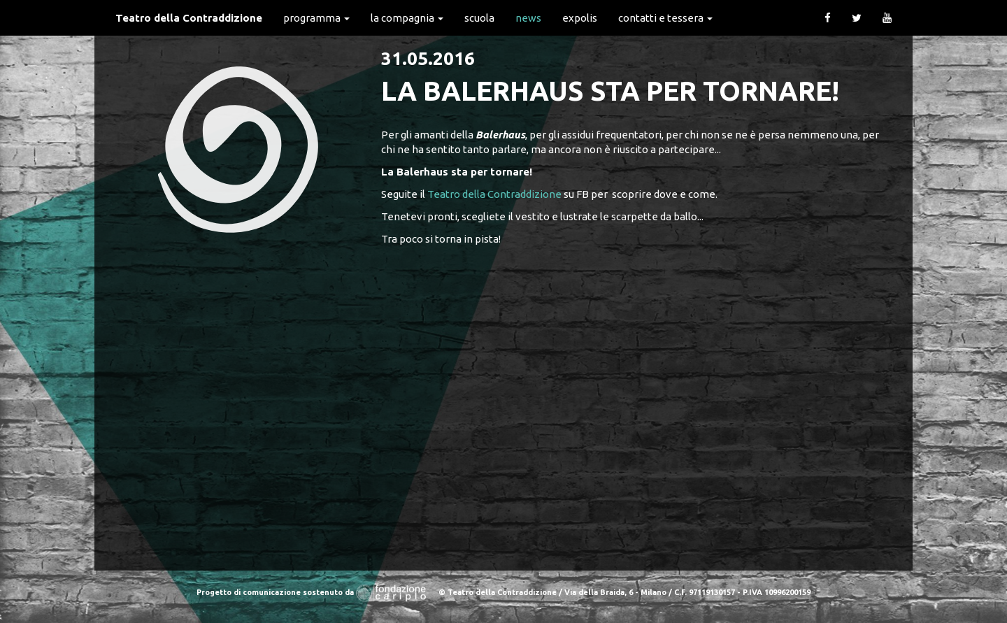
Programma (316, 18)
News (528, 18)
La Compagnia (407, 18)
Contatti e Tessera (665, 18)
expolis (579, 18)
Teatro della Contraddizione (188, 18)
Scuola (479, 18)
